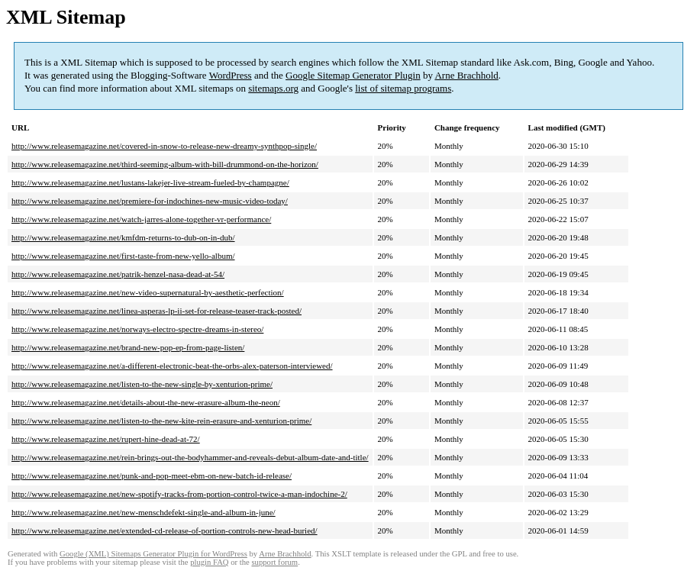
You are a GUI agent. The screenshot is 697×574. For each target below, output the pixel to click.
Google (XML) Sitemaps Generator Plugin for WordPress (153, 554)
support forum (274, 562)
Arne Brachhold (466, 75)
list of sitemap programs (403, 88)
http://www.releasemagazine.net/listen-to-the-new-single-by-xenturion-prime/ (142, 384)
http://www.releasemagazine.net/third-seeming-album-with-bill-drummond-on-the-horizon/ (164, 164)
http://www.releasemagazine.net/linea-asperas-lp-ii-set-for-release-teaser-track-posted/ (156, 310)
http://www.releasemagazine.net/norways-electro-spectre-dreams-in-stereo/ (137, 329)
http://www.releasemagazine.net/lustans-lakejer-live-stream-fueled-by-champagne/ (150, 182)
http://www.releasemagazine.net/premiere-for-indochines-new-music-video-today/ (149, 200)
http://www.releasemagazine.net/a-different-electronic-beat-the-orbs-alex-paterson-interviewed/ (172, 365)
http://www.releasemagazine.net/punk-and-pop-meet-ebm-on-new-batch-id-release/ (151, 475)
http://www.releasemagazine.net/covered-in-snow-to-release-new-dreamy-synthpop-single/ (164, 145)
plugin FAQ (209, 562)
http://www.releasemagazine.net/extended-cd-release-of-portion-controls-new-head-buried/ (164, 530)
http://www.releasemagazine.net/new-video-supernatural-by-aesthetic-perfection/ (147, 292)
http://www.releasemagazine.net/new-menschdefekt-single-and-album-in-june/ (143, 512)
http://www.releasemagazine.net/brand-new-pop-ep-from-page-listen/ (127, 347)
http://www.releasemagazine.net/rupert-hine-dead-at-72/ (105, 438)
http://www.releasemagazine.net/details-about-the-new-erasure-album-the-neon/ (145, 402)
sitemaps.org (273, 88)
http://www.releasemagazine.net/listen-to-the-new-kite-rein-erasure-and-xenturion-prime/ (161, 420)
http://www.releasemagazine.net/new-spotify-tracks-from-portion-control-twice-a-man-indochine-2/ (179, 493)
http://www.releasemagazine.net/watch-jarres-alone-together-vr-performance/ (141, 219)
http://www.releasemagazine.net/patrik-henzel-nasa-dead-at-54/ (117, 274)
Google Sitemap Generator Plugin (353, 75)
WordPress (230, 75)
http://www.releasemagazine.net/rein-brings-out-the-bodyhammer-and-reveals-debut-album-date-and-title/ (190, 457)
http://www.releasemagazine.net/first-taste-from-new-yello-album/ (123, 255)
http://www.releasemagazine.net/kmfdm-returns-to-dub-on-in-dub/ (123, 237)
